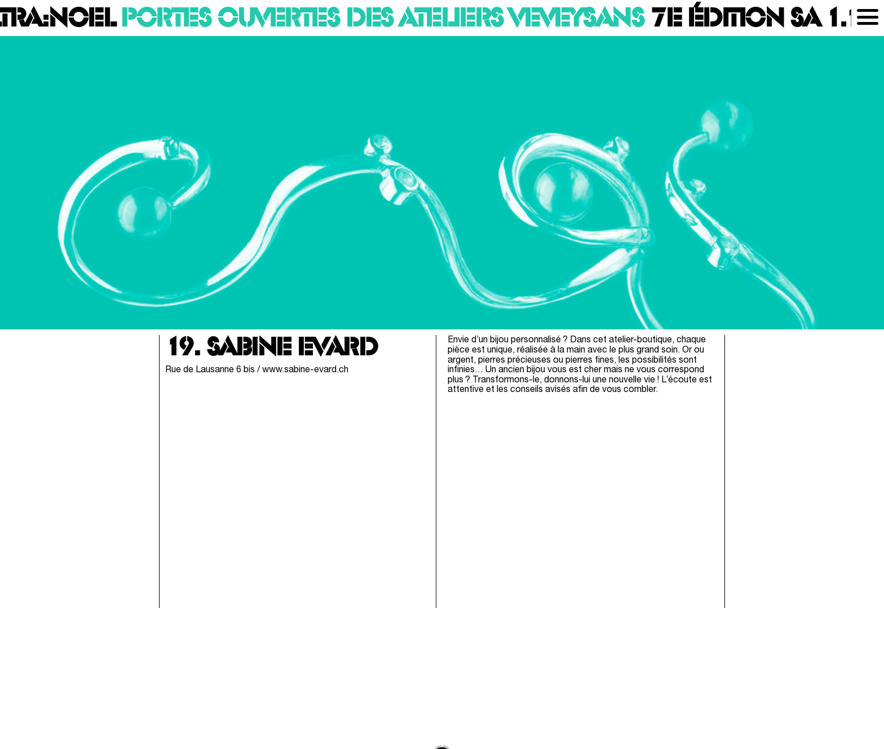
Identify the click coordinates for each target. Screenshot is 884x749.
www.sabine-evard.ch (305, 370)
